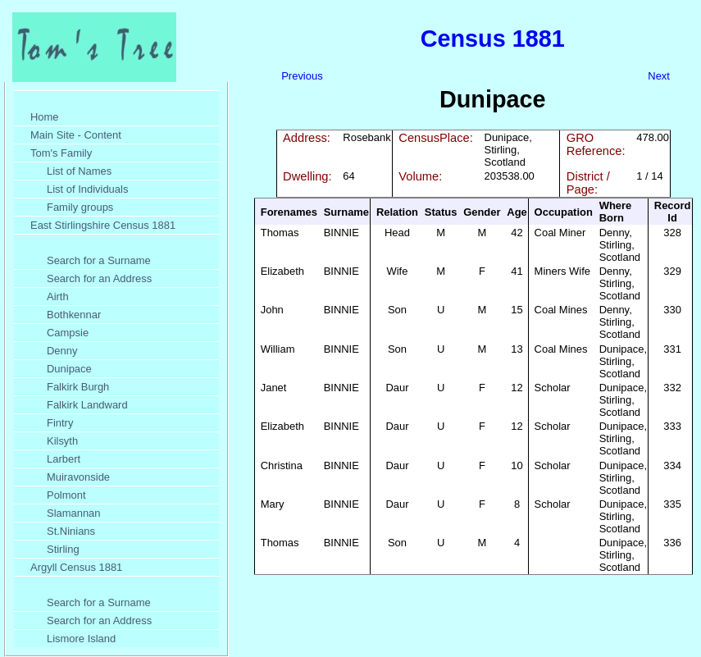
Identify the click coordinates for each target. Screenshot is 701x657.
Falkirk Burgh (78, 387)
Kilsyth (62, 441)
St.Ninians (71, 531)
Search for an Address (99, 278)
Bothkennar (74, 314)
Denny (62, 350)
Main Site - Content (75, 135)
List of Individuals (87, 189)
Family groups (80, 207)
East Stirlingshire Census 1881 (102, 225)
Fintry (60, 423)
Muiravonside (78, 477)
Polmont (66, 495)
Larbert (63, 459)
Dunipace (69, 369)
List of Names (79, 171)
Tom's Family (61, 153)
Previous (301, 76)
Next (659, 76)
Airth (58, 296)
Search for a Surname (99, 260)
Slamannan (74, 513)
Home (44, 117)
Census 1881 (493, 38)
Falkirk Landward (87, 405)
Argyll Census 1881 (76, 567)
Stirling (63, 549)
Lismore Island (81, 638)
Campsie (68, 332)
